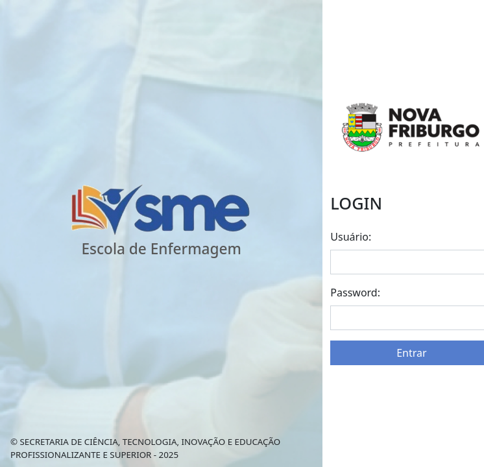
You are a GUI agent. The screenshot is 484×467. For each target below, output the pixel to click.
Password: (355, 292)
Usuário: (350, 237)
